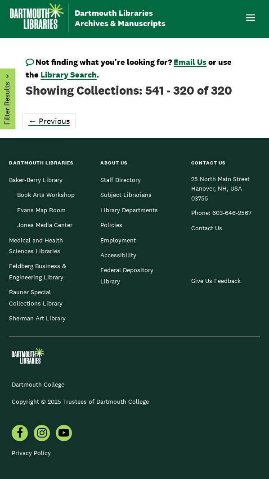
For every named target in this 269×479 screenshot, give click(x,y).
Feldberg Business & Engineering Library (37, 271)
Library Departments (129, 210)
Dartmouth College (38, 384)
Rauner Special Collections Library (36, 297)
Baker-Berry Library (36, 180)
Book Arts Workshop (46, 195)
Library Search (68, 74)
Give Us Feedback (216, 281)
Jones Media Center (44, 225)
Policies (111, 225)
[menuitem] (20, 434)
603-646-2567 (231, 213)
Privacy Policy (31, 453)
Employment (118, 240)
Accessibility (118, 255)
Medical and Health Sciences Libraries (36, 245)
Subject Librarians (126, 195)
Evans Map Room (41, 210)
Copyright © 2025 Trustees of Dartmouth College (80, 401)
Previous (49, 121)
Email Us (190, 62)
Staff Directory (120, 180)
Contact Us (206, 228)
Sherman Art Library (37, 318)
